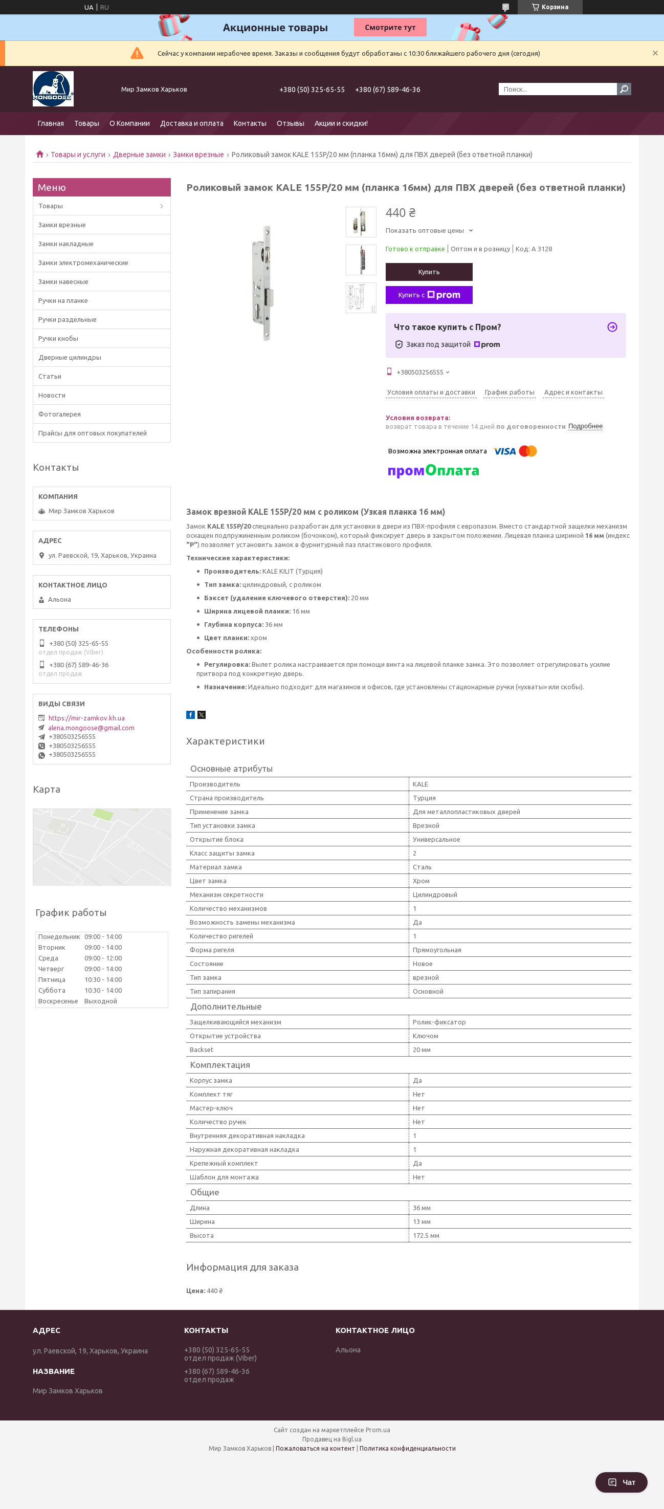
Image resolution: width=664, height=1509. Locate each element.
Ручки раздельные (67, 319)
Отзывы (290, 123)
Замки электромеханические (83, 262)
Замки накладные (66, 243)
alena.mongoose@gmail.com (91, 727)
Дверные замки (139, 154)
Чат (621, 1482)
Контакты (250, 123)
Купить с (429, 295)
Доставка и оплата (192, 123)
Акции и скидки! (341, 123)
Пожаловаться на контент (315, 1448)
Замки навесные (63, 281)
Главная (51, 123)
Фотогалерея (59, 414)
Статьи (49, 376)
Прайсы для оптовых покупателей (92, 432)
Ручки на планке (63, 300)
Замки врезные (198, 154)
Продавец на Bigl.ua (332, 1439)
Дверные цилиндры (69, 357)
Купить (429, 271)
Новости (51, 395)
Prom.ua (378, 1430)
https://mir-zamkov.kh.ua (87, 717)
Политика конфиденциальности (408, 1448)
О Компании (129, 123)
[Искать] (624, 89)
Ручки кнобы (58, 338)
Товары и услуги (78, 154)
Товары (86, 123)
